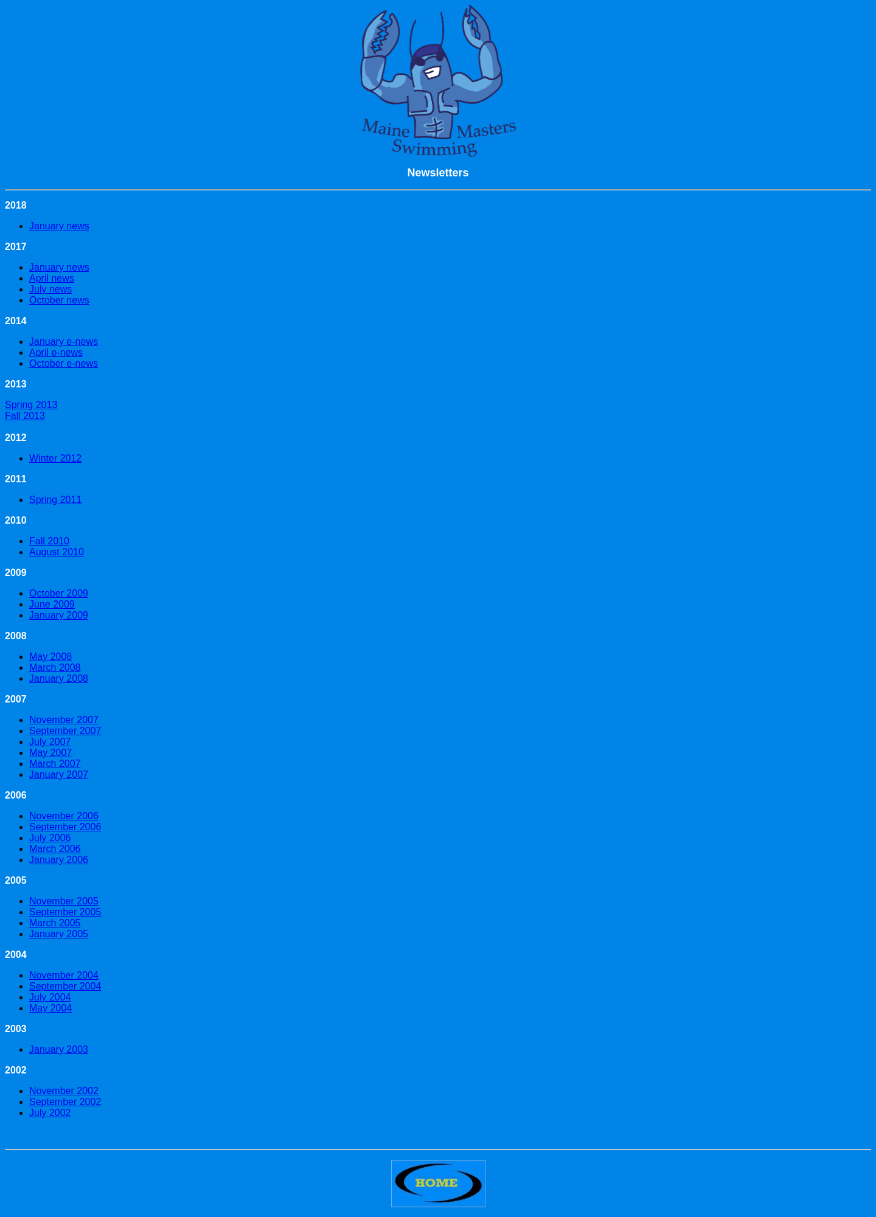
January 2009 (58, 615)
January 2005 (58, 934)
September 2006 (65, 827)
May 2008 (50, 656)
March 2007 (55, 763)
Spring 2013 (31, 405)
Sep (37, 1102)
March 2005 (55, 923)
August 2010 (56, 552)
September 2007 (65, 731)
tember (62, 1102)
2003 (76, 1049)
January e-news (63, 341)
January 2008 (58, 678)
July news (50, 289)
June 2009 (52, 604)
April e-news (56, 352)
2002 (91, 1102)
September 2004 (65, 986)
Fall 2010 (49, 541)
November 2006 (64, 816)
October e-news (63, 363)
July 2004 (50, 997)
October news (59, 300)
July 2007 (50, 742)
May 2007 (50, 752)
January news (59, 226)
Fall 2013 (25, 416)
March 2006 (55, 849)
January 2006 (58, 860)
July (37, 1113)
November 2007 (64, 720)
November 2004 (64, 975)
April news (51, 278)
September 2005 (65, 912)
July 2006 (50, 838)
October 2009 (58, 593)
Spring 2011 (55, 499)
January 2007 (58, 774)
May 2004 (50, 1008)
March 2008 (55, 667)
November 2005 (64, 901)
